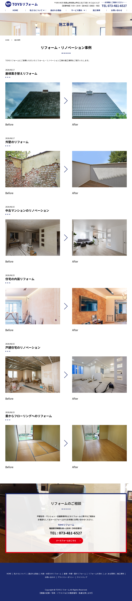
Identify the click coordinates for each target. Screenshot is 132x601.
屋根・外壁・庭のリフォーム (75, 573)
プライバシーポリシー (66, 577)
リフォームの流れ (95, 573)
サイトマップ (82, 577)
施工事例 (96, 10)
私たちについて (36, 10)
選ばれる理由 (55, 10)
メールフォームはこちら (66, 540)
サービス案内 (76, 10)
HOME (15, 10)
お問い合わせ (116, 10)
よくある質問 (109, 573)
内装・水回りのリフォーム (51, 573)
